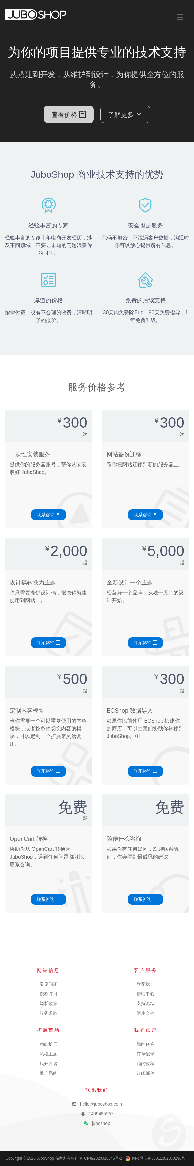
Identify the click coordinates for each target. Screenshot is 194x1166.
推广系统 (48, 1073)
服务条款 (48, 1013)
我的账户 (145, 1044)
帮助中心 (145, 993)
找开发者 (48, 1063)
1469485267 (101, 1113)
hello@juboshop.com (101, 1104)
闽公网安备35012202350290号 (155, 1158)
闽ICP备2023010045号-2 (100, 1158)
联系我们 (145, 984)
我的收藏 (145, 1063)
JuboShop (35, 14)
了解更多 (125, 114)
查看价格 (68, 114)
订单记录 (145, 1053)
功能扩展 (48, 1044)
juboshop (101, 1123)
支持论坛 (145, 1003)
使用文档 (145, 1013)
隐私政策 (48, 1003)
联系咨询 (49, 514)
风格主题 (48, 1053)
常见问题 (48, 984)
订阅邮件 (145, 1073)
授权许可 (48, 993)
